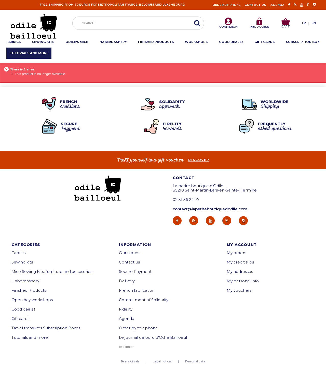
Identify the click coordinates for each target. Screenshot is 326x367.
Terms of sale (130, 361)
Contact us (255, 5)
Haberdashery (25, 281)
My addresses (240, 271)
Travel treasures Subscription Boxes (45, 328)
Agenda (277, 5)
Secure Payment (135, 271)
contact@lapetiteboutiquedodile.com (210, 209)
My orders (236, 253)
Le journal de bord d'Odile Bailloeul (153, 337)
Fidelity (125, 309)
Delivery (127, 281)
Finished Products (28, 290)
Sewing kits (22, 262)
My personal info (243, 281)
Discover (198, 160)
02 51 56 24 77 (186, 199)
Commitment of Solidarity (143, 300)
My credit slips (240, 262)
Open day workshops (32, 300)
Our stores (129, 253)
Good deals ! (23, 309)
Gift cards (20, 318)
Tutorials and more (29, 337)
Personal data (195, 361)
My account (242, 244)
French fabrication (137, 290)
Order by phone (226, 5)
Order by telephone (138, 328)
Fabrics (18, 253)
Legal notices (162, 361)
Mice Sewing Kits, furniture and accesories (51, 271)
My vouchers (239, 290)
